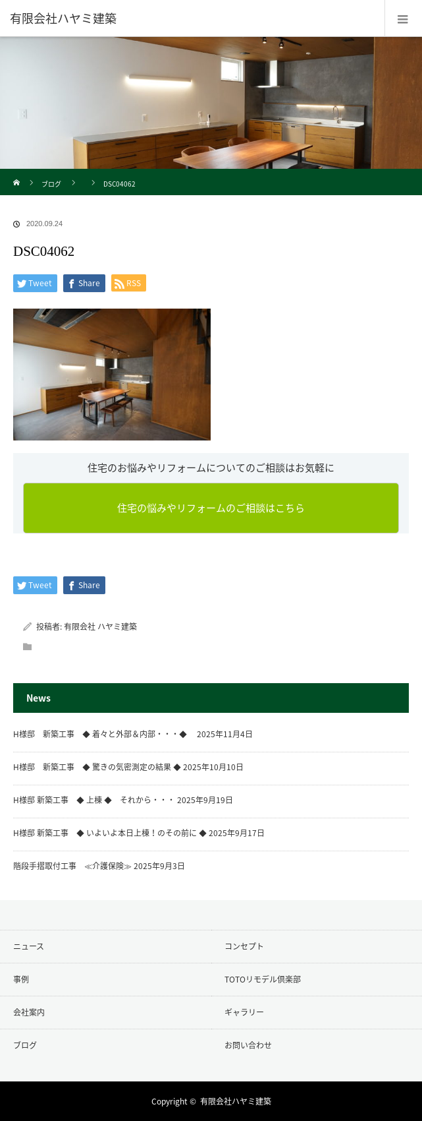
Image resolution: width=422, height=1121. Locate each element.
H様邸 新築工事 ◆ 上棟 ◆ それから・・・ (94, 800)
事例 (21, 979)
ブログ (51, 184)
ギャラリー (244, 1012)
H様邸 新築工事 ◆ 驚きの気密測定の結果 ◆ (97, 767)
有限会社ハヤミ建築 (235, 1101)
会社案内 (29, 1012)
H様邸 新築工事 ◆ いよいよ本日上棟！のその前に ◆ (110, 833)
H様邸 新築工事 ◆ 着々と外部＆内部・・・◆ (104, 734)
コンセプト (244, 946)
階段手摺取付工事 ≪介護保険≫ (72, 866)
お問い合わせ (248, 1045)
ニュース (28, 946)
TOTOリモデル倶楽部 (262, 979)
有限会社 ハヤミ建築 (100, 626)
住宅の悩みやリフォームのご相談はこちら (211, 507)
